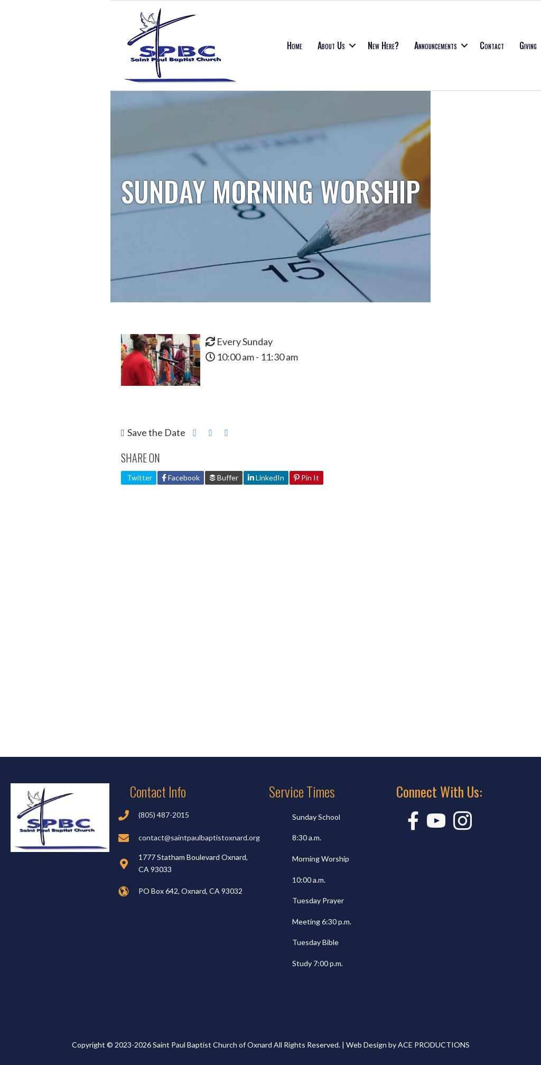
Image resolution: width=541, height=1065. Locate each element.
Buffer (223, 477)
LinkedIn (266, 477)
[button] (352, 45)
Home (294, 45)
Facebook (181, 477)
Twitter (138, 477)
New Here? (383, 45)
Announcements (435, 45)
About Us (331, 45)
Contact (492, 45)
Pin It (306, 477)
